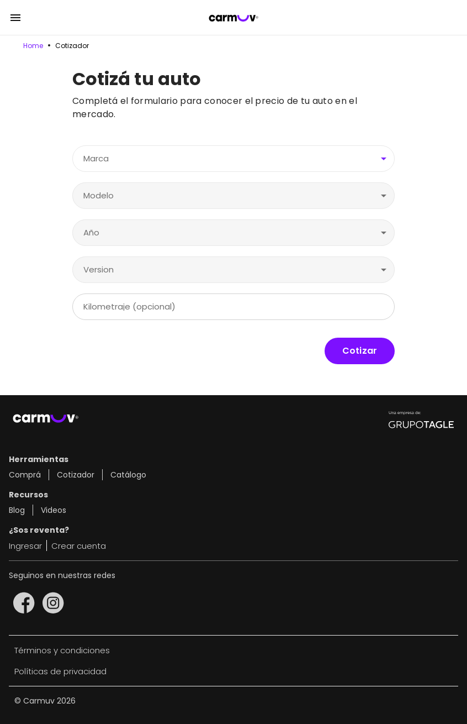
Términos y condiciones (62, 650)
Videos (53, 510)
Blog (17, 510)
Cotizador (72, 45)
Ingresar (25, 546)
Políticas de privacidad (60, 671)
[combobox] (233, 159)
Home (33, 45)
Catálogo (128, 474)
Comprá (25, 474)
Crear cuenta (78, 546)
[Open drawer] (15, 17)
